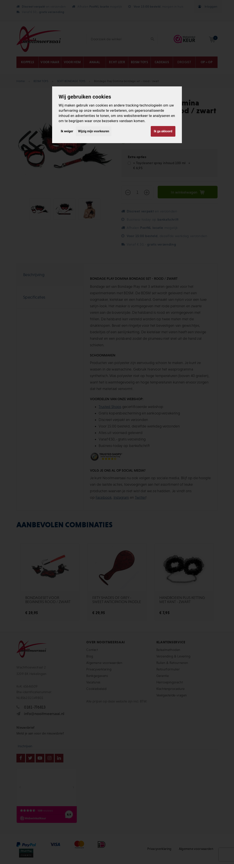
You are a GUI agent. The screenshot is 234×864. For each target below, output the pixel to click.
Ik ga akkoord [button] (163, 131)
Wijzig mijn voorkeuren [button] (93, 131)
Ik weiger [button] (67, 131)
